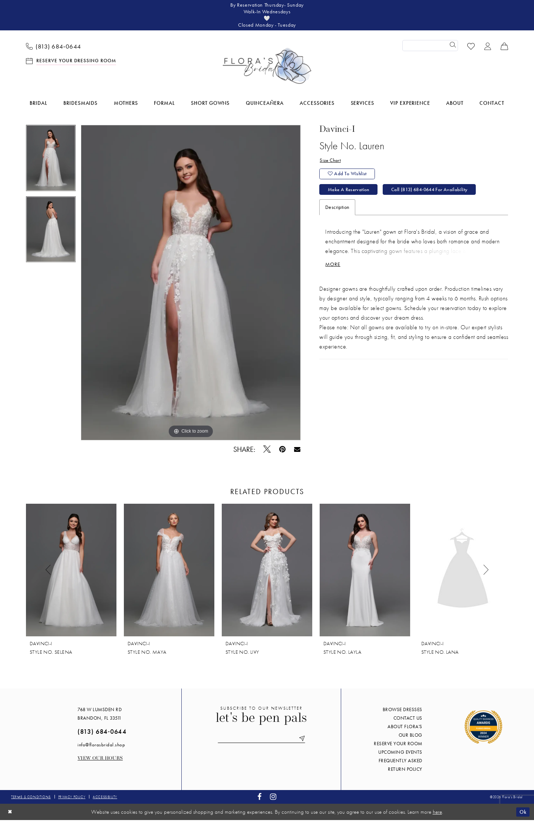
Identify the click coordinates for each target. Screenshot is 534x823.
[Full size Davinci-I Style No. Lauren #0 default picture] (190, 285)
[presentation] (71, 573)
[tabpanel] (51, 163)
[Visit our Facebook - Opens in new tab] (259, 800)
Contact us (407, 721)
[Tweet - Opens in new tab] (267, 452)
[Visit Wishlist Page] (471, 48)
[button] (487, 48)
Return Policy (405, 772)
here (437, 815)
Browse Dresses (402, 712)
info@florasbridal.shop (101, 747)
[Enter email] (261, 742)
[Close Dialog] (10, 814)
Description (337, 214)
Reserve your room (398, 746)
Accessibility (105, 799)
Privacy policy (71, 799)
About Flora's (405, 729)
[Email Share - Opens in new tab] (297, 452)
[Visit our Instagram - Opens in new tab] (273, 800)
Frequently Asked (400, 763)
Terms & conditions (31, 799)
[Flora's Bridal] (267, 69)
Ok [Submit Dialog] (522, 814)
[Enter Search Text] (430, 48)
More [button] (333, 272)
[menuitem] (54, 48)
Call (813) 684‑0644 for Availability (438, 196)
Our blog (410, 738)
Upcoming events (400, 755)
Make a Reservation (350, 196)
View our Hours (100, 761)
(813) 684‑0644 (102, 734)
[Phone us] (54, 48)
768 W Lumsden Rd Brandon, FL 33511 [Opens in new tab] (100, 716)
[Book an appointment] (71, 63)
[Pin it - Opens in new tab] (282, 452)
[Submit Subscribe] (305, 742)
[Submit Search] (452, 48)
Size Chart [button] (331, 163)
